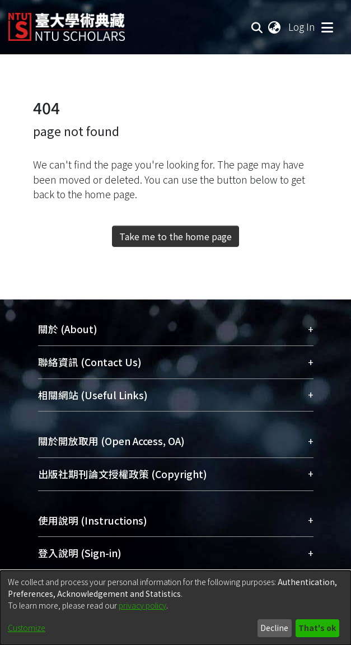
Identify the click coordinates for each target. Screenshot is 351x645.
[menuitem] (275, 27)
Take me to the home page (175, 236)
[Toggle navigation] (327, 27)
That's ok (317, 627)
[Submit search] (257, 27)
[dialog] (175, 608)
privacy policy (142, 605)
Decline (274, 627)
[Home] (66, 22)
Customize (26, 627)
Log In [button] (302, 27)
